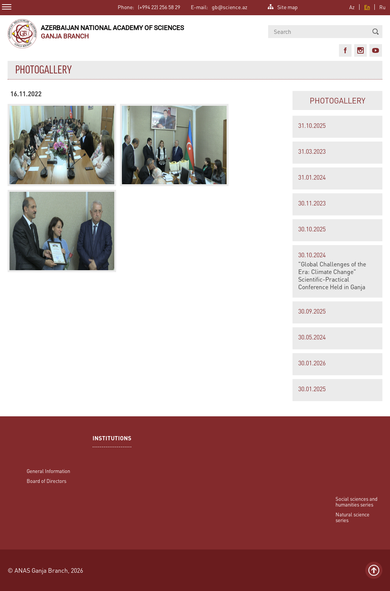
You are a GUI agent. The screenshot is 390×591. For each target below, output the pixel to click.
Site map (287, 6)
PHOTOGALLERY (337, 100)
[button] (375, 32)
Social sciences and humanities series (356, 501)
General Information (48, 471)
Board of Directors (46, 481)
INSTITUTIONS (112, 439)
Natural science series (352, 517)
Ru (382, 7)
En (367, 7)
